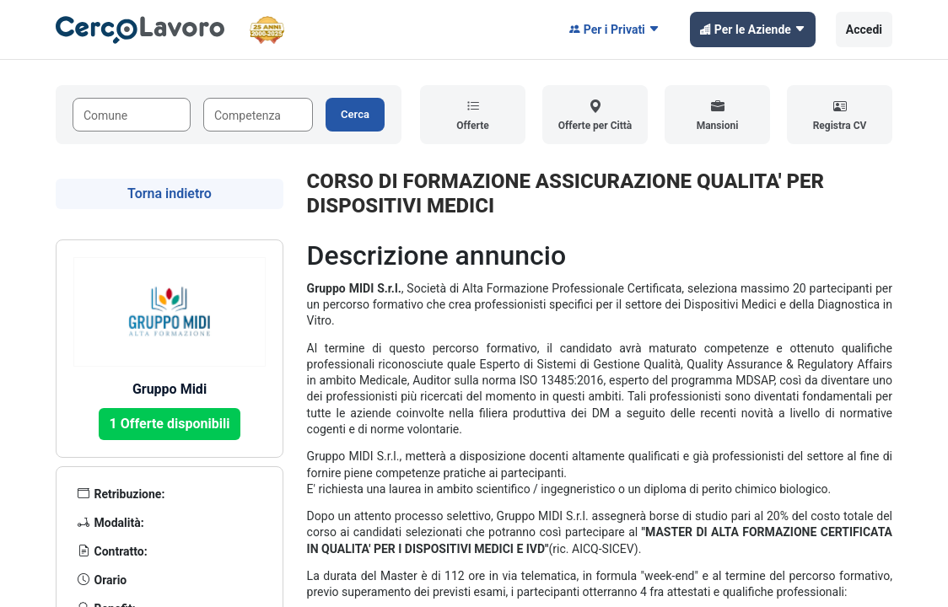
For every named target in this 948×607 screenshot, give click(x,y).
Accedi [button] (864, 29)
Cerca (355, 114)
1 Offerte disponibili (170, 424)
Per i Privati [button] (614, 29)
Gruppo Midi (169, 389)
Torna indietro (169, 193)
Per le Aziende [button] (752, 29)
